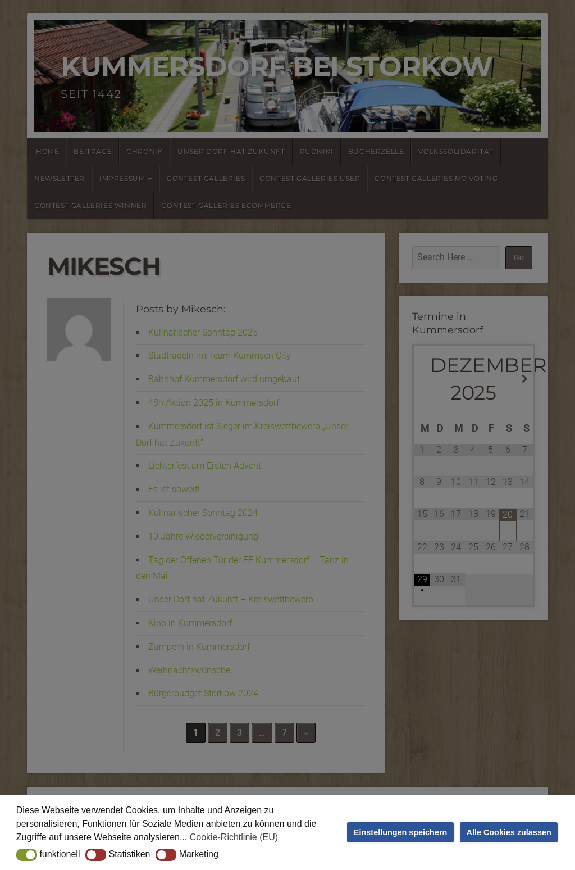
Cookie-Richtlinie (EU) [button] (234, 837)
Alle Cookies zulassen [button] (509, 832)
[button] (26, 855)
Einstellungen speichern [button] (400, 832)
